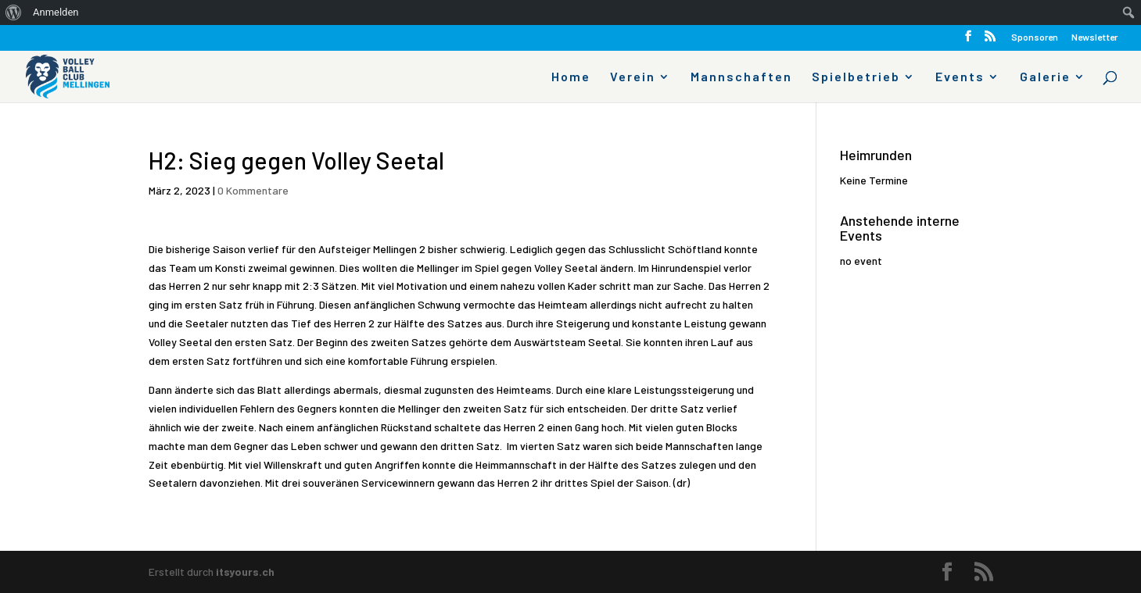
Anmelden (56, 12)
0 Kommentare (253, 190)
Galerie (1045, 77)
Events (960, 77)
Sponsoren (1034, 37)
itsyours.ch (245, 571)
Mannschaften (741, 77)
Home (570, 77)
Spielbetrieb (856, 77)
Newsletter (1094, 37)
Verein (632, 77)
